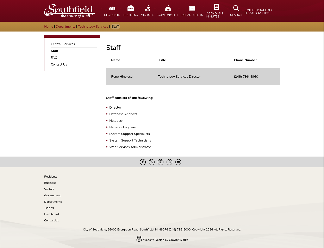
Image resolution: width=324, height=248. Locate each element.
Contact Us (59, 64)
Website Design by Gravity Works (162, 240)
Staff (54, 51)
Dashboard (51, 214)
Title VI (49, 208)
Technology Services (93, 26)
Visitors (49, 189)
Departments (65, 26)
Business (50, 183)
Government (52, 195)
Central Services (63, 44)
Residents (50, 176)
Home (48, 26)
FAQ (54, 57)
